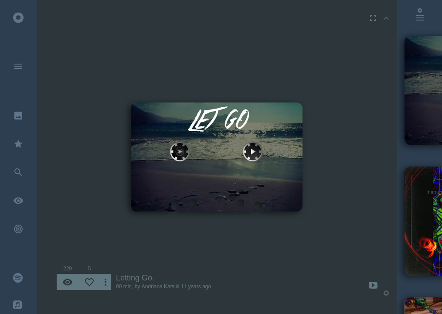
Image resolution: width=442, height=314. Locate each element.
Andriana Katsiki (161, 286)
